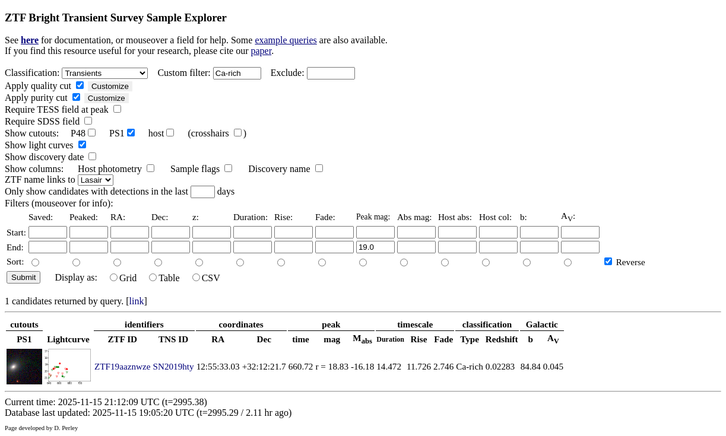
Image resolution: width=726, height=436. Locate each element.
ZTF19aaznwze (122, 366)
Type (469, 339)
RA (217, 339)
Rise (419, 339)
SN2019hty (173, 366)
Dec (263, 339)
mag (332, 339)
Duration (390, 339)
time (300, 339)
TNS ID (173, 339)
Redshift (502, 339)
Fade (443, 339)
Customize (110, 86)
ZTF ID (122, 339)
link (136, 301)
